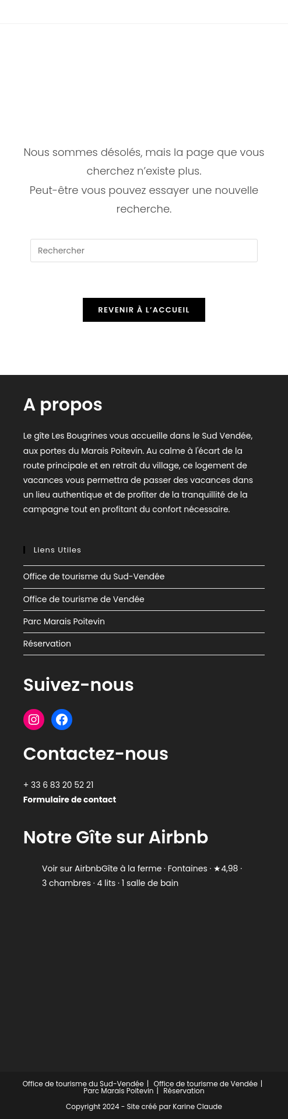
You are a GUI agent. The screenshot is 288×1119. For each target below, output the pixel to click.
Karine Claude (196, 1106)
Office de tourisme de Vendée (84, 599)
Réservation (47, 643)
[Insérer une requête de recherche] (144, 250)
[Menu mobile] (255, 45)
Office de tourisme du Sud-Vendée (94, 576)
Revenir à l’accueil (143, 309)
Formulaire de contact (69, 799)
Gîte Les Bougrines (76, 45)
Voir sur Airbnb (71, 868)
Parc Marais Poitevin (64, 621)
